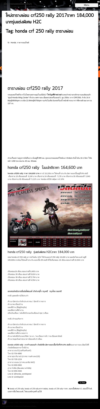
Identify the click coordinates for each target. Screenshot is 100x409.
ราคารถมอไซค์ (23, 42)
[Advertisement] (50, 66)
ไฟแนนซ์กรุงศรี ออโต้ (33, 391)
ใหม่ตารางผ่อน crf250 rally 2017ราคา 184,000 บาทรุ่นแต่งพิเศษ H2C (50, 18)
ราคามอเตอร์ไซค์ (67, 402)
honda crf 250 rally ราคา (58, 389)
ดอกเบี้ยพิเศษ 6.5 (75, 389)
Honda (13, 42)
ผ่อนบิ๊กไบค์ (87, 389)
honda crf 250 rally (17, 389)
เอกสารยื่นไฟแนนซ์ (15, 391)
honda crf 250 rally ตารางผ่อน (36, 389)
